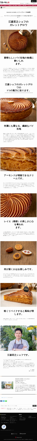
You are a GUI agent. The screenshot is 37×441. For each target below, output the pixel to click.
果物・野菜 (24, 5)
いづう (17, 408)
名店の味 (3, 7)
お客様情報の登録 (3, 417)
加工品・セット (34, 5)
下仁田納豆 (34, 408)
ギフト (5, 5)
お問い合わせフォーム (13, 422)
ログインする (3, 416)
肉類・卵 (19, 5)
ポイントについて (12, 421)
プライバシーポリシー (23, 417)
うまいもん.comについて (13, 416)
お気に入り (22, 3)
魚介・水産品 (15, 5)
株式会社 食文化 (19, 437)
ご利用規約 (29, 416)
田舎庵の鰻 (19, 409)
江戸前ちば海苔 (9, 409)
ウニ (16, 409)
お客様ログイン (28, 3)
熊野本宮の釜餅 (9, 408)
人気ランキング (29, 408)
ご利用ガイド (34, 3)
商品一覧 (10, 5)
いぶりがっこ (25, 408)
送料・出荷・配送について (13, 420)
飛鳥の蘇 (20, 408)
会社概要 (21, 416)
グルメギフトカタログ (26, 409)
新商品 (15, 408)
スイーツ (29, 5)
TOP (2, 397)
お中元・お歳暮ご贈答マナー (5, 422)
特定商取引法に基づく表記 (32, 417)
